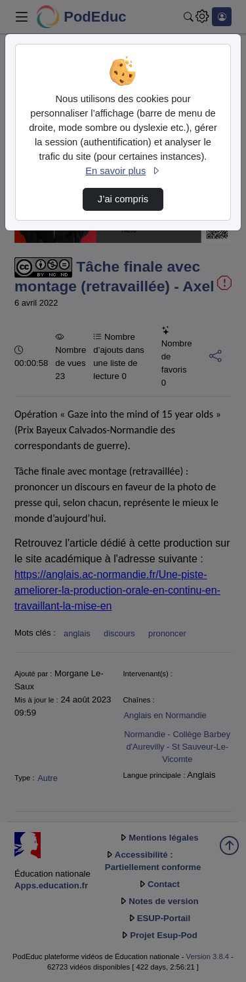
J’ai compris (123, 199)
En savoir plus (122, 171)
